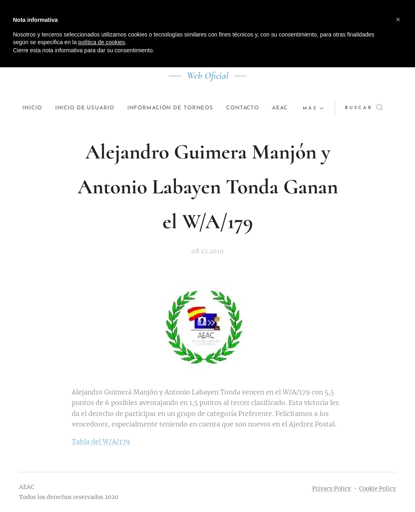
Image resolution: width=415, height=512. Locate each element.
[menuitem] (33, 108)
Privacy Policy (331, 488)
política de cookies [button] (101, 42)
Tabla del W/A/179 (101, 441)
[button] (368, 108)
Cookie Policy (377, 488)
